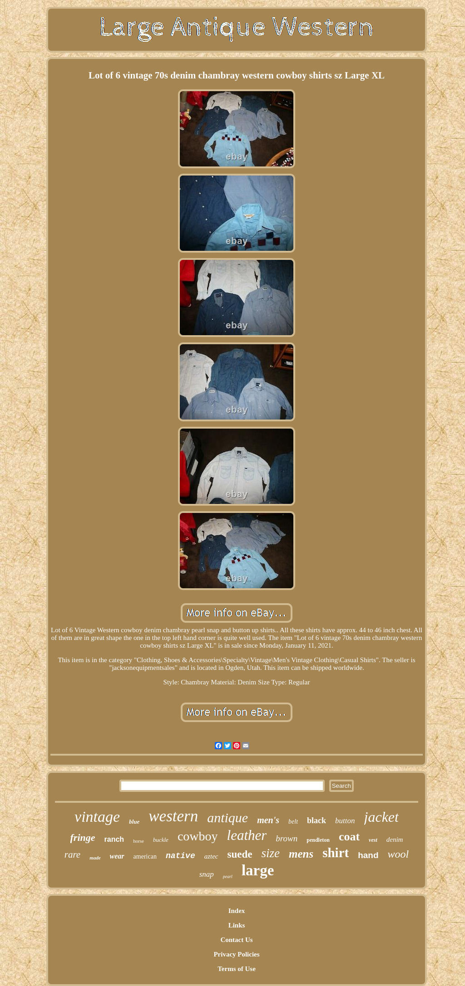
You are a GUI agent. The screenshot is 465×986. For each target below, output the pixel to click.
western (173, 816)
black (316, 820)
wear (117, 856)
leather (247, 835)
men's (268, 820)
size (270, 853)
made (94, 857)
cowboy (198, 836)
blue (134, 821)
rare (72, 854)
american (145, 856)
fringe (82, 837)
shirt (335, 852)
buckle (160, 839)
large (258, 870)
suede (240, 854)
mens (301, 854)
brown (286, 838)
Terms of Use (237, 968)
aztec (211, 856)
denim (394, 839)
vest (373, 840)
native (180, 855)
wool (398, 854)
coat (349, 836)
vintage (97, 816)
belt (293, 821)
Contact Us (236, 939)
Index (236, 910)
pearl (227, 876)
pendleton (318, 840)
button (345, 820)
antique (227, 817)
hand (368, 855)
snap (206, 874)
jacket (381, 817)
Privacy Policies (236, 954)
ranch (114, 839)
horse (138, 841)
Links (236, 925)
